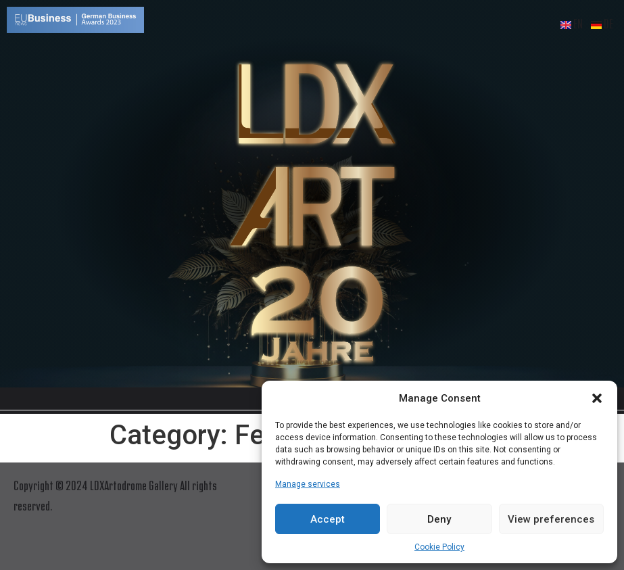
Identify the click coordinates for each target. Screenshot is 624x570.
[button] (597, 398)
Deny (439, 519)
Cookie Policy (439, 547)
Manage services (307, 484)
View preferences (551, 519)
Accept (327, 519)
